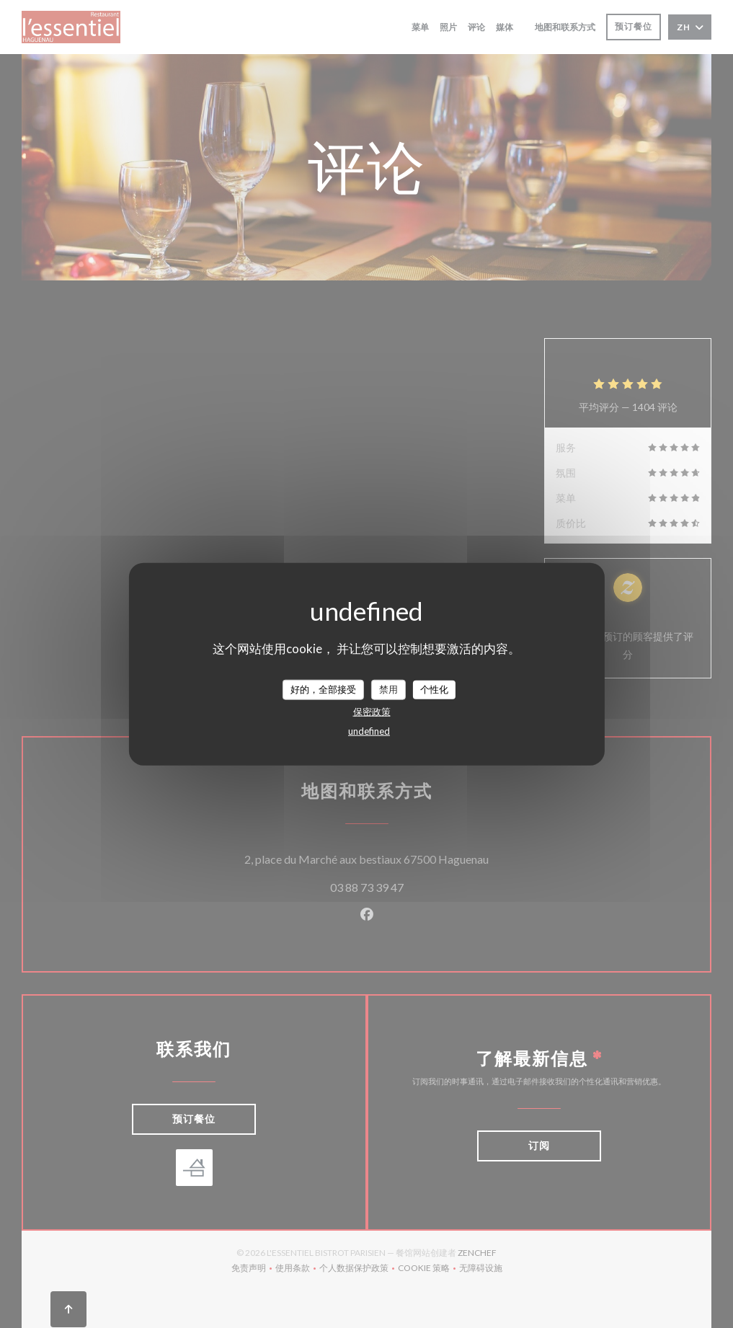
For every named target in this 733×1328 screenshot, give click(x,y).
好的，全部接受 (323, 689)
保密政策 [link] (372, 711)
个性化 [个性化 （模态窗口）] (434, 689)
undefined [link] (369, 730)
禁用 (388, 689)
